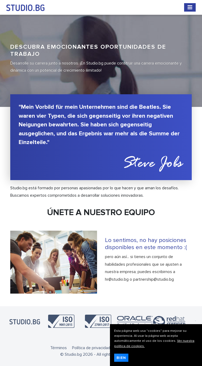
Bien (121, 357)
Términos (58, 347)
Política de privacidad (91, 347)
